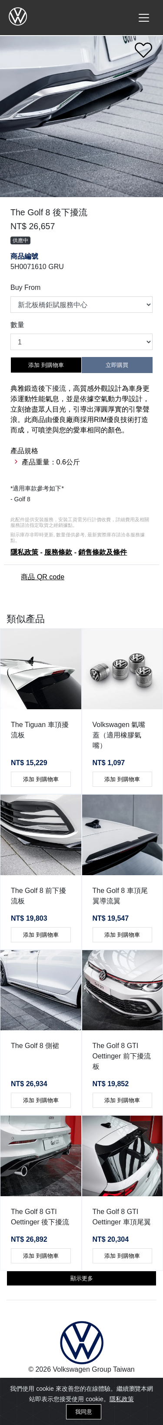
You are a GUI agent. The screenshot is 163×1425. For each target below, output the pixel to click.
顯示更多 (81, 1278)
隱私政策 (122, 1399)
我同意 (83, 1412)
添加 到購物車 (46, 365)
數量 (17, 324)
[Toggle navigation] (144, 17)
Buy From (25, 287)
